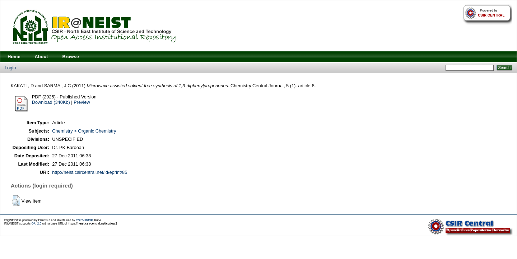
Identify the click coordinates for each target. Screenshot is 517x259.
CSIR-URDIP (84, 220)
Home (14, 56)
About (41, 56)
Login (10, 67)
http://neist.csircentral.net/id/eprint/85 (89, 172)
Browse (70, 56)
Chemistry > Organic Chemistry (84, 131)
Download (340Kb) (51, 102)
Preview (82, 102)
